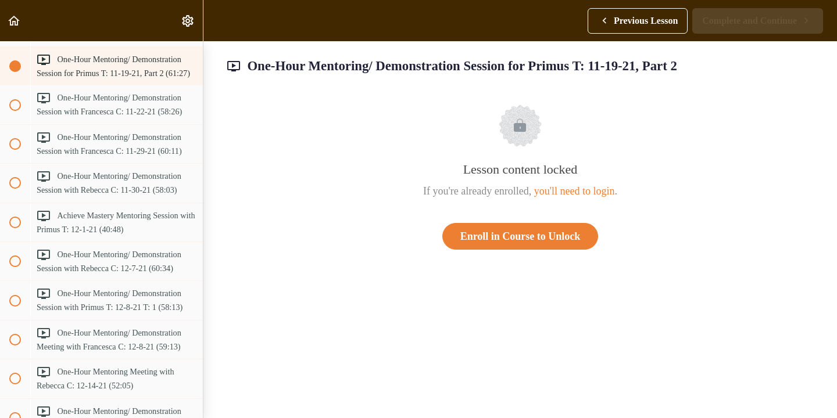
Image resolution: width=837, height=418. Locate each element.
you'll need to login (574, 191)
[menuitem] (188, 20)
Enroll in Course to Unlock (520, 236)
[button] (14, 20)
